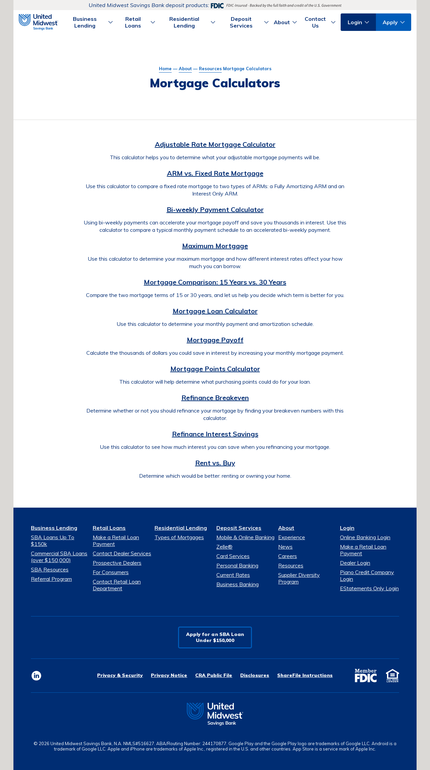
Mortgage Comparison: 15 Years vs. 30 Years (215, 282)
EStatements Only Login (369, 588)
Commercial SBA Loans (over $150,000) (59, 556)
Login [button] (355, 22)
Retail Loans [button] (133, 22)
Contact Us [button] (315, 22)
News (285, 546)
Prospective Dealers (117, 562)
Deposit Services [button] (241, 22)
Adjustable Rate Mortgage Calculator (215, 144)
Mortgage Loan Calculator (215, 311)
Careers (287, 556)
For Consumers (111, 572)
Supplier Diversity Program (299, 578)
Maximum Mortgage (215, 246)
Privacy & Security (120, 675)
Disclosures (254, 675)
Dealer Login (355, 562)
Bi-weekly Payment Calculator (215, 209)
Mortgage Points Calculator (215, 369)
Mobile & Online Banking (245, 537)
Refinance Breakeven (215, 397)
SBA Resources (50, 569)
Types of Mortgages (179, 537)
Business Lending (54, 527)
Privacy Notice (169, 675)
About (185, 68)
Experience (291, 537)
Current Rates (233, 574)
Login (347, 527)
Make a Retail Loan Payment (116, 540)
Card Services (233, 556)
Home (165, 68)
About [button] (282, 22)
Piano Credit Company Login (367, 575)
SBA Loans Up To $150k (52, 540)
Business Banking (237, 584)
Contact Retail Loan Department (117, 585)
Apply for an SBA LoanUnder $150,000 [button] (215, 637)
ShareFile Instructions (305, 675)
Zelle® (224, 546)
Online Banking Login (365, 537)
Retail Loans (109, 527)
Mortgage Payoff (215, 340)
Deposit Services (238, 527)
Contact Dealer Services (122, 553)
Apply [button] (390, 22)
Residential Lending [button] (184, 22)
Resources (210, 68)
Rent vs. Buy (215, 463)
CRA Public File (213, 675)
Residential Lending (181, 527)
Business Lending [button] (85, 22)
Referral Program (51, 578)
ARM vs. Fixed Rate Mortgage (215, 173)
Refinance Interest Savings (215, 434)
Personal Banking (237, 565)
